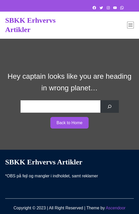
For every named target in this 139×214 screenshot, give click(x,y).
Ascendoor (116, 208)
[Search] (110, 106)
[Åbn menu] (130, 25)
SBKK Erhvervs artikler (43, 162)
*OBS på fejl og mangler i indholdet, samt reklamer (51, 176)
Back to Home (69, 123)
